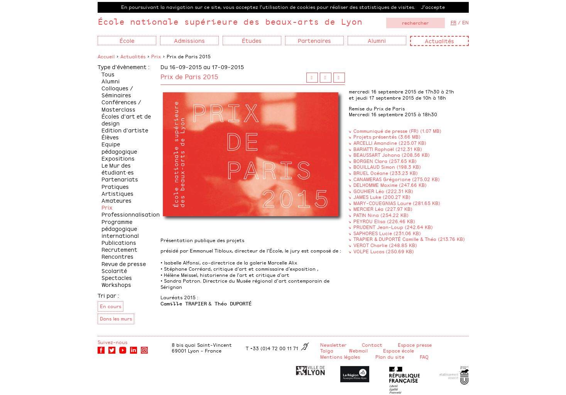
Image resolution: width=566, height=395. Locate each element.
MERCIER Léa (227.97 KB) (382, 208)
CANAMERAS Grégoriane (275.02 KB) (396, 179)
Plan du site (389, 356)
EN (465, 22)
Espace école (398, 350)
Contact (372, 344)
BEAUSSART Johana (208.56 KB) (391, 154)
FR (453, 22)
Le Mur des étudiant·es (117, 168)
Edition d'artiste (124, 130)
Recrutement (119, 249)
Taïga (326, 350)
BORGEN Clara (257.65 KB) (385, 161)
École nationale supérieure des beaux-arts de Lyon (230, 21)
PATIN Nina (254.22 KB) (381, 215)
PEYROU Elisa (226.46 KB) (384, 221)
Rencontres (117, 256)
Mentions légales (340, 356)
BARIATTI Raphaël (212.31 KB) (387, 149)
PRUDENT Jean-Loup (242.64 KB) (393, 227)
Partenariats (119, 179)
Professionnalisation (130, 214)
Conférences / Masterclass (121, 105)
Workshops (116, 284)
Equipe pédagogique (119, 147)
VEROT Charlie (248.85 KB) (385, 245)
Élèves (110, 137)
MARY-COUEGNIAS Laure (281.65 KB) (396, 203)
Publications (118, 242)
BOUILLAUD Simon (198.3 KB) (387, 166)
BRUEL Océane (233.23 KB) (385, 173)
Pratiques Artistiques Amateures (117, 193)
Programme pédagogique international (120, 228)
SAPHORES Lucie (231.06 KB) (387, 233)
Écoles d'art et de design (126, 119)
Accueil (106, 56)
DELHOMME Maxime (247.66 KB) (390, 184)
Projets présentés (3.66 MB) (387, 136)
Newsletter (333, 344)
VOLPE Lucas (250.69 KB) (383, 251)
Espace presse (415, 344)
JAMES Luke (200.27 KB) (382, 196)
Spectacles (116, 277)
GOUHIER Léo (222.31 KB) (383, 191)
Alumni (110, 81)
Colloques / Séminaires (117, 91)
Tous (108, 74)
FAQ (424, 356)
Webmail (358, 350)
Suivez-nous (112, 342)
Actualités (439, 41)
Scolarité (114, 270)
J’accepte (433, 6)
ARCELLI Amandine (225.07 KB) (389, 142)
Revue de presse (123, 263)
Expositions (118, 158)
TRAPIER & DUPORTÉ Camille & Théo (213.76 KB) (409, 239)
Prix (156, 56)
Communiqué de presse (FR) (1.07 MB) (397, 130)
